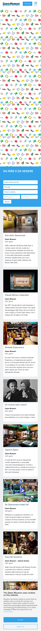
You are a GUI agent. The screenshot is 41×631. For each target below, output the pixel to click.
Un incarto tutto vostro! (16, 404)
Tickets (27, 3)
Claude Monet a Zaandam (17, 295)
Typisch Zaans (11, 449)
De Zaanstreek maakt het (17, 504)
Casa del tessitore (13, 557)
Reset (7, 202)
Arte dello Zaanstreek (15, 235)
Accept (20, 620)
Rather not (20, 626)
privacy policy (8, 611)
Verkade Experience (14, 347)
